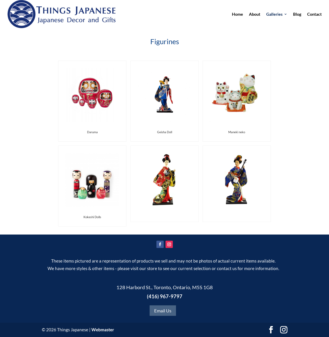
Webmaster (102, 329)
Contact (314, 15)
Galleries (274, 15)
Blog (297, 15)
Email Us (162, 310)
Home (237, 15)
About (254, 15)
